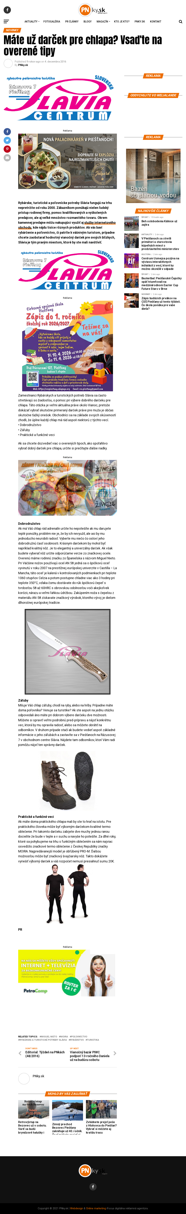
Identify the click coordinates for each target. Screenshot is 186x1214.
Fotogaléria (51, 21)
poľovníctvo (79, 1037)
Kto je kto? (122, 21)
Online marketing (96, 1208)
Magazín (102, 21)
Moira (64, 1037)
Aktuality (31, 21)
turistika (93, 1040)
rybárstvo (77, 1040)
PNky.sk (140, 21)
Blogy (88, 21)
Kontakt (155, 21)
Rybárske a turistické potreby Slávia (43, 1040)
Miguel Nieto (49, 1037)
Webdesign (76, 1208)
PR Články (71, 21)
